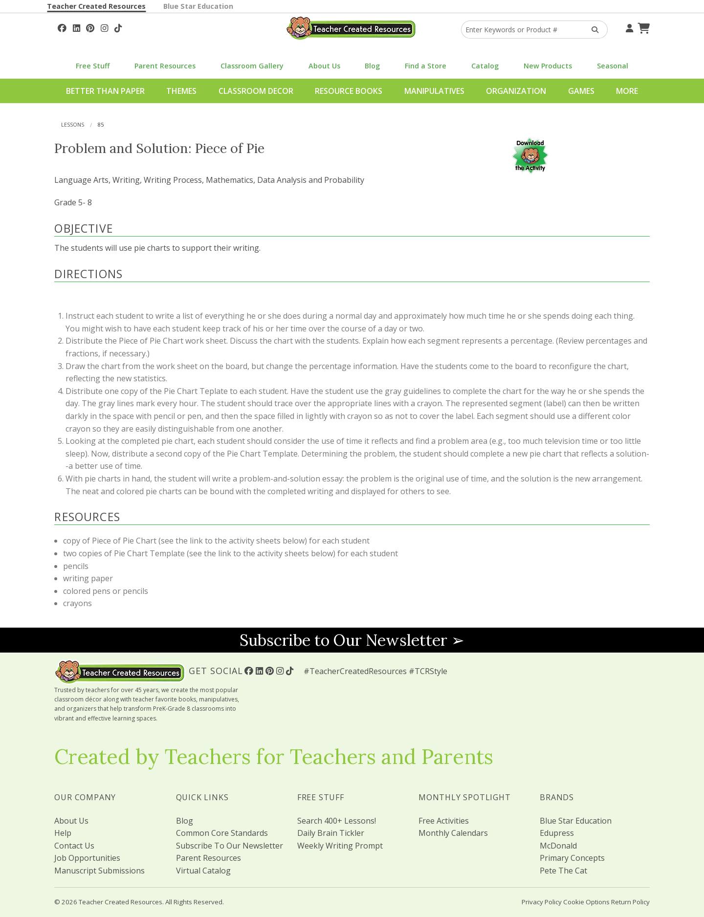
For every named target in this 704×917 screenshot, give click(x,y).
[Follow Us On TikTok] (118, 27)
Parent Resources (165, 65)
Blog (372, 65)
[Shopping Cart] (642, 27)
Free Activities (443, 820)
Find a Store (425, 65)
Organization (516, 91)
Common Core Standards (222, 833)
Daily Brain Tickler (330, 833)
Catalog (485, 65)
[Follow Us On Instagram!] (104, 27)
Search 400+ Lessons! (336, 820)
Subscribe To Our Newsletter (229, 845)
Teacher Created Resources (96, 6)
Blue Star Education (198, 6)
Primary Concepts (572, 857)
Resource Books (348, 91)
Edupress (557, 833)
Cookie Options (586, 901)
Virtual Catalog (203, 870)
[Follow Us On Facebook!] (62, 27)
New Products (548, 65)
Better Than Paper (105, 91)
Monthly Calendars (453, 833)
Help (62, 833)
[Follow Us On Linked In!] (76, 27)
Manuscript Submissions (99, 870)
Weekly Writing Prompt (340, 845)
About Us (324, 65)
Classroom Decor (256, 91)
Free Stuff (93, 65)
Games (581, 91)
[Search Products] (592, 30)
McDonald (558, 845)
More (627, 91)
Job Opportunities (87, 857)
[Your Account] (628, 27)
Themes (181, 91)
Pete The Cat (563, 870)
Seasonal (612, 65)
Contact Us (74, 845)
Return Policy (630, 901)
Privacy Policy (542, 901)
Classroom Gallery (252, 65)
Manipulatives (434, 91)
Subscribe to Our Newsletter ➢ (352, 640)
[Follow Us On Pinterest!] (90, 27)
